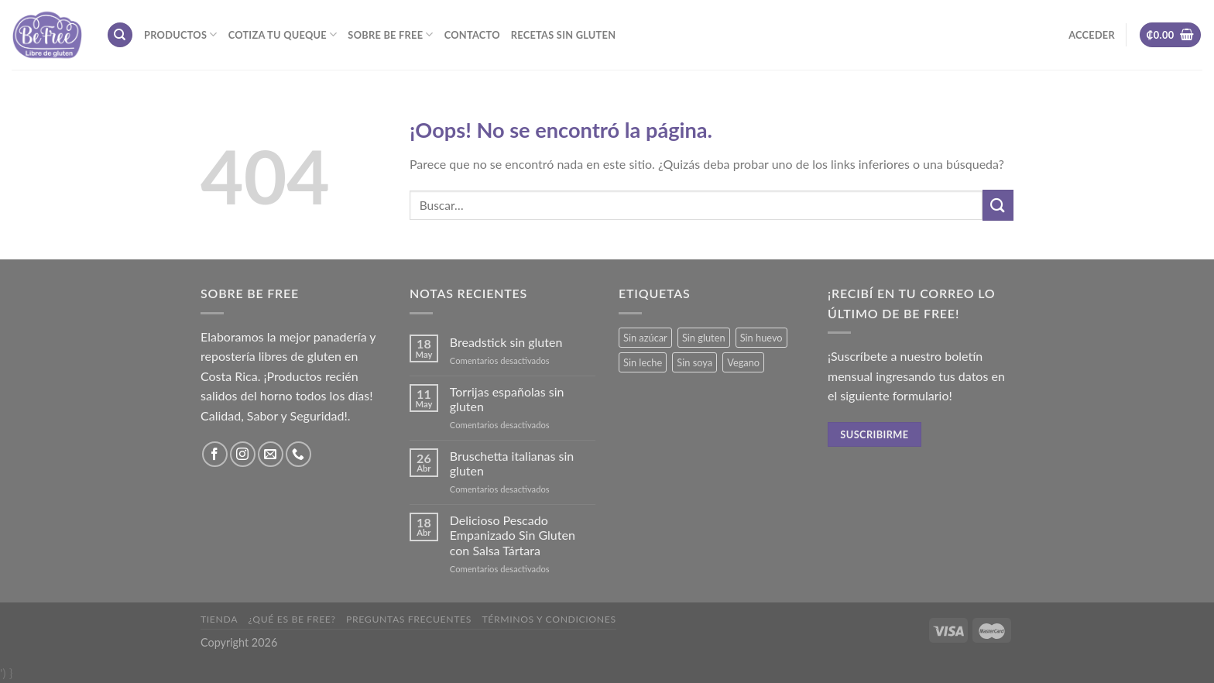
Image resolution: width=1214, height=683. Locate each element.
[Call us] (298, 454)
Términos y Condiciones (549, 619)
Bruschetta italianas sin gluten (512, 463)
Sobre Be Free (390, 34)
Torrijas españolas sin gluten (507, 399)
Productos (181, 34)
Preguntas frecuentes (409, 619)
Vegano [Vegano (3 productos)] (743, 362)
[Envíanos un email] (270, 454)
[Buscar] (120, 35)
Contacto (472, 35)
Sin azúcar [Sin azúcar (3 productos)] (645, 337)
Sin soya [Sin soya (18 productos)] (694, 362)
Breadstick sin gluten (506, 342)
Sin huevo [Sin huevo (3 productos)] (761, 337)
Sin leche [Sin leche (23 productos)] (642, 362)
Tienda (219, 619)
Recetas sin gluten (563, 35)
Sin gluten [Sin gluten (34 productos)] (703, 337)
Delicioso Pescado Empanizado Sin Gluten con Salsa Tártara (512, 535)
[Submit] (998, 205)
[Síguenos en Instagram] (242, 454)
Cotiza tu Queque (283, 34)
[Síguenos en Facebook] (215, 454)
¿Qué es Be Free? (292, 619)
